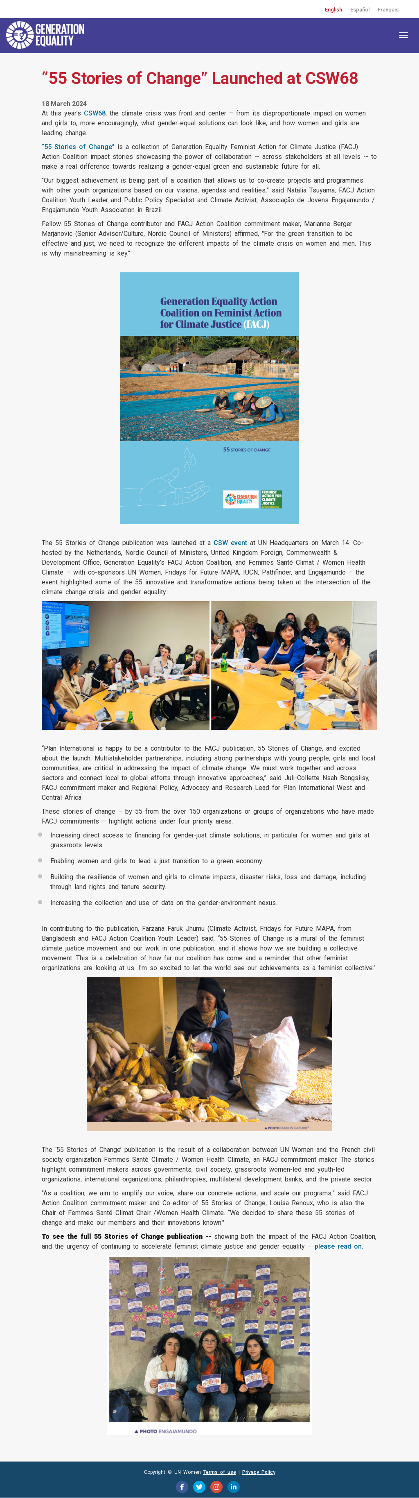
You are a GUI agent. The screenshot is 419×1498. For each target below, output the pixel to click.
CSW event (230, 543)
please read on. (339, 1246)
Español (359, 10)
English (333, 10)
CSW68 (95, 113)
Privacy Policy (258, 1472)
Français (388, 10)
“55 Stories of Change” (78, 147)
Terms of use (219, 1472)
